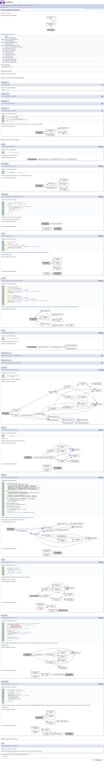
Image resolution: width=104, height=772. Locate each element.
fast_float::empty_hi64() (10, 306)
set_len (11, 699)
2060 (9, 687)
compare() (19, 751)
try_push (15, 638)
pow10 (6, 62)
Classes (27, 5)
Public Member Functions (89, 8)
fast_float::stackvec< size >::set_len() (80, 705)
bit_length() (9, 254)
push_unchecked (12, 117)
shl (5, 51)
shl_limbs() (28, 577)
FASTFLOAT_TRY (10, 375)
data (16, 693)
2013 (9, 199)
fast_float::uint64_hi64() (71, 306)
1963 (9, 87)
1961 (9, 748)
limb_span (9, 499)
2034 (9, 620)
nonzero (17, 292)
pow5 (6, 60)
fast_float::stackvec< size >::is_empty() (13, 252)
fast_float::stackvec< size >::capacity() (13, 705)
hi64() (25, 751)
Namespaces (21, 5)
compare (6, 46)
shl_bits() (22, 577)
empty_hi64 (13, 288)
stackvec (3, 66)
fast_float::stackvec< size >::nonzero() (35, 306)
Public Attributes (95, 8)
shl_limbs (16, 572)
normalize (11, 121)
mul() (27, 751)
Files (31, 5)
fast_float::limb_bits (25, 175)
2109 (9, 169)
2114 (9, 335)
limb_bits (14, 172)
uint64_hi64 (13, 289)
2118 (9, 149)
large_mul (16, 500)
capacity (20, 690)
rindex (21, 245)
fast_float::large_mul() (17, 517)
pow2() (14, 379)
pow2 (6, 59)
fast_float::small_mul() (10, 341)
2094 (9, 239)
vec (12, 66)
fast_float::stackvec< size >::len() (14, 175)
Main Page (3, 5)
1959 (8, 73)
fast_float (2, 7)
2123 (9, 433)
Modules (15, 5)
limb (8, 56)
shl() (7, 438)
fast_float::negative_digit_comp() (13, 219)
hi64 (6, 45)
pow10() (23, 440)
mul (5, 56)
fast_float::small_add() (10, 155)
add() (8, 751)
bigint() (10, 751)
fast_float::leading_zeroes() (26, 252)
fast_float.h (9, 13)
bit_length (7, 54)
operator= (7, 39)
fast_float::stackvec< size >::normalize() (13, 124)
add (5, 57)
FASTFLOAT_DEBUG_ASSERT (12, 627)
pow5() (18, 379)
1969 (9, 113)
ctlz (5, 53)
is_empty (12, 241)
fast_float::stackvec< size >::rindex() (38, 252)
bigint (6, 7)
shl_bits (6, 48)
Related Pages (9, 5)
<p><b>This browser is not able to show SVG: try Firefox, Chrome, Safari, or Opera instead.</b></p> (52, 23)
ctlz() (7, 175)
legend (52, 31)
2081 (9, 565)
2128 (9, 480)
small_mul (12, 338)
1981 (9, 283)
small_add (12, 152)
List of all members (101, 8)
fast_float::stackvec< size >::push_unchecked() (30, 124)
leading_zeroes (14, 245)
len (20, 172)
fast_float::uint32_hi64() (61, 306)
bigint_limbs (7, 66)
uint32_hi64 (13, 297)
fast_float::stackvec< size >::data (27, 705)
